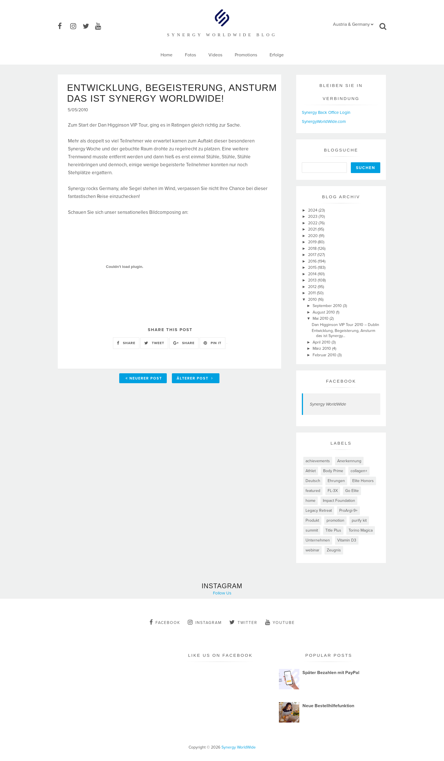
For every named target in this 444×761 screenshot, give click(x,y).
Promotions (246, 55)
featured (313, 490)
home (310, 500)
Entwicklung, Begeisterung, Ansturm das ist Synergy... (343, 333)
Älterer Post (195, 389)
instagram (205, 622)
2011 (312, 293)
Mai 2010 (321, 318)
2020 (313, 235)
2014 (313, 274)
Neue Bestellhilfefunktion (328, 706)
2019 (313, 242)
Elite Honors (363, 480)
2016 (313, 261)
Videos (215, 55)
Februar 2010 (325, 355)
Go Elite (352, 490)
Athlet (311, 470)
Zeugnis (334, 550)
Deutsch (313, 480)
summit (312, 530)
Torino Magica (361, 530)
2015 (313, 267)
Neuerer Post (143, 389)
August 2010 (324, 312)
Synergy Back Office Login (326, 112)
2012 (313, 286)
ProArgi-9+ (348, 510)
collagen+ (359, 470)
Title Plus (333, 530)
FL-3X (333, 490)
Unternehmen (318, 540)
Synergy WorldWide (328, 404)
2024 (313, 210)
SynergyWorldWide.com (324, 121)
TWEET (154, 355)
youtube (280, 622)
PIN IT (212, 355)
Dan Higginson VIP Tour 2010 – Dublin (345, 324)
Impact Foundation (339, 500)
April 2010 (322, 342)
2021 (313, 229)
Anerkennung (349, 461)
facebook (165, 622)
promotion (335, 520)
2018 (313, 248)
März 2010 (322, 348)
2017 (312, 254)
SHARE (126, 355)
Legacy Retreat (319, 510)
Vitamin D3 (346, 540)
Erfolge (277, 55)
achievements (318, 461)
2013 (313, 280)
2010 (313, 299)
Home (166, 55)
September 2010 (328, 305)
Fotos (190, 55)
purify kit (359, 520)
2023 (313, 216)
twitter (243, 622)
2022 (313, 223)
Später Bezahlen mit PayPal (330, 672)
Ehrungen (336, 480)
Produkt (312, 520)
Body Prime (333, 470)
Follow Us (222, 593)
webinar (312, 550)
